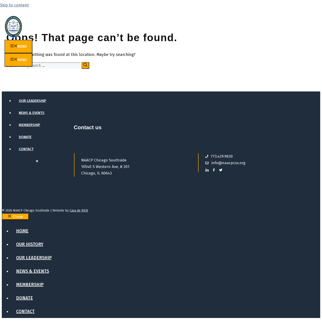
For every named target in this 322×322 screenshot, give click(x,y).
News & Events (31, 113)
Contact (26, 149)
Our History (30, 89)
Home (23, 76)
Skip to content (14, 5)
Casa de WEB (79, 210)
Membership (29, 125)
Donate (25, 137)
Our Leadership (32, 101)
